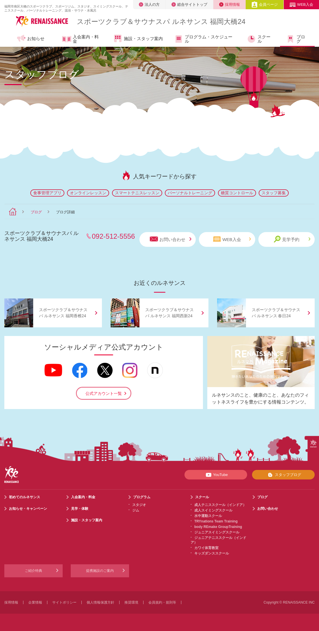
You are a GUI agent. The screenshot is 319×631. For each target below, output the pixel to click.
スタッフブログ (283, 474)
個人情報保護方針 (100, 602)
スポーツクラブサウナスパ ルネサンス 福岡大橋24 (161, 21)
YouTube (216, 474)
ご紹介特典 (33, 571)
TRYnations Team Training (216, 521)
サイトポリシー (64, 602)
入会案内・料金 (80, 39)
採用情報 (229, 4)
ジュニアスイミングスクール (216, 532)
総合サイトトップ (189, 4)
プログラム (141, 497)
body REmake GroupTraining (218, 527)
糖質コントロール (237, 193)
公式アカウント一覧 (103, 393)
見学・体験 (79, 509)
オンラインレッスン (88, 193)
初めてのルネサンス (24, 497)
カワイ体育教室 (206, 548)
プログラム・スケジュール (203, 39)
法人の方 (149, 4)
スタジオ (139, 505)
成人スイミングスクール (213, 510)
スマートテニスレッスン (137, 193)
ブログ (295, 39)
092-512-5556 (113, 236)
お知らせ (30, 38)
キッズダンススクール (211, 553)
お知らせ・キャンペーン (28, 509)
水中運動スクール (208, 516)
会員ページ (264, 4)
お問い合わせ (170, 239)
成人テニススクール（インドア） (220, 505)
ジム (135, 510)
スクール (259, 39)
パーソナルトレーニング (190, 193)
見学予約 (292, 239)
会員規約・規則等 (162, 602)
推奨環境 (131, 602)
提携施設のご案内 (100, 571)
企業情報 (35, 602)
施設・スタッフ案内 (138, 38)
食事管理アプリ (47, 193)
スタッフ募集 (274, 193)
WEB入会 (301, 4)
